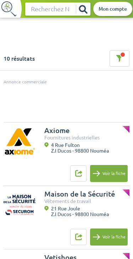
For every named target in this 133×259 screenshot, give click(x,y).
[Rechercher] (83, 9)
